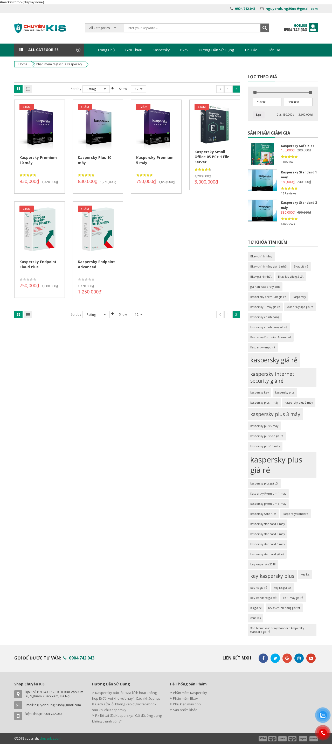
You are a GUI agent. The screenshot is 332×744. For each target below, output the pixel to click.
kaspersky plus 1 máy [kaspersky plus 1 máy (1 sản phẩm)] (264, 402)
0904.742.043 (245, 8)
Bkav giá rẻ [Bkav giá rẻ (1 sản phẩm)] (301, 266)
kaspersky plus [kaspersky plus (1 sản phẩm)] (284, 392)
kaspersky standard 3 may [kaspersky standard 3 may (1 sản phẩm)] (267, 534)
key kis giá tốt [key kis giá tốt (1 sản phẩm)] (282, 587)
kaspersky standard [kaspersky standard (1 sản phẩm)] (295, 514)
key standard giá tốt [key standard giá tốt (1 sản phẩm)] (263, 598)
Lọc (258, 115)
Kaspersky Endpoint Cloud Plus (38, 264)
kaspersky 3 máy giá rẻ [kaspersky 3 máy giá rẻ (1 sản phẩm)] (265, 307)
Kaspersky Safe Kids (297, 146)
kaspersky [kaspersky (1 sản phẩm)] (299, 297)
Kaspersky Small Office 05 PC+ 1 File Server (212, 157)
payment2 (272, 738)
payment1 (262, 738)
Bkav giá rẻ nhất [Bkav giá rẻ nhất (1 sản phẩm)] (261, 276)
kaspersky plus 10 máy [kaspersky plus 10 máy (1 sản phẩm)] (265, 446)
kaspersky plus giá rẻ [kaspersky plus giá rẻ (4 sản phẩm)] (276, 464)
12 (137, 89)
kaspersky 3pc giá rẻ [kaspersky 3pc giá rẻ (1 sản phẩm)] (300, 307)
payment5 (303, 738)
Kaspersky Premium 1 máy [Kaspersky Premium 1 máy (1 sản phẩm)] (268, 493)
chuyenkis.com (50, 738)
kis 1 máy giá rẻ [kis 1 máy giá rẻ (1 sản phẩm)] (293, 598)
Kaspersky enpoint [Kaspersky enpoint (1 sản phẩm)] (262, 347)
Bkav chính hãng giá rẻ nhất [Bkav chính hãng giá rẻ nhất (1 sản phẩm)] (268, 266)
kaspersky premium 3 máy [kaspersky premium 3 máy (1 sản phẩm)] (268, 504)
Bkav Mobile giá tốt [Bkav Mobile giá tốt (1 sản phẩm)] (290, 276)
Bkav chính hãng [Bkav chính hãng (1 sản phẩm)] (261, 256)
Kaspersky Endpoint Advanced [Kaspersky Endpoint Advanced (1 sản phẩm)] (270, 337)
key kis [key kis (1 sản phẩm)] (305, 574)
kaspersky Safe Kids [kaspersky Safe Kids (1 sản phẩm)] (263, 514)
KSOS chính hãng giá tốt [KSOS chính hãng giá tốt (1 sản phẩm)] (284, 608)
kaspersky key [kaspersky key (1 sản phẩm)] (259, 392)
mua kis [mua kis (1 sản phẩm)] (255, 618)
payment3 (282, 738)
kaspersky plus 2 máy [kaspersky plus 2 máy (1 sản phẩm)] (299, 402)
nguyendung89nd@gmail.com (292, 8)
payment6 (313, 738)
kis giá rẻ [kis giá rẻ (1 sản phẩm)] (256, 608)
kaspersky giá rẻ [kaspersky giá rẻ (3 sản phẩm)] (274, 360)
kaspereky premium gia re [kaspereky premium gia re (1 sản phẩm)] (268, 297)
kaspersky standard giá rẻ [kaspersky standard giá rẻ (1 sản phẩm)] (267, 554)
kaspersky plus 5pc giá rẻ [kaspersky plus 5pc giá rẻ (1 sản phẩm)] (266, 436)
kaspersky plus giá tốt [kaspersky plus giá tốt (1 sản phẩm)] (264, 483)
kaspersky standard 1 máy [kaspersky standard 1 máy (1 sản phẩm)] (267, 524)
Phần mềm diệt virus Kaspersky (59, 64)
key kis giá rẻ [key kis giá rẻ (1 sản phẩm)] (258, 587)
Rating (91, 89)
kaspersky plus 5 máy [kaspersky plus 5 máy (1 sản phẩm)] (264, 426)
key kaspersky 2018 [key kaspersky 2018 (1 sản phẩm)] (263, 564)
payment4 (293, 738)
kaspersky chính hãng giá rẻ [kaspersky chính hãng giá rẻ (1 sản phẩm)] (268, 327)
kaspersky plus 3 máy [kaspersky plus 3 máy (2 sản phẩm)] (275, 414)
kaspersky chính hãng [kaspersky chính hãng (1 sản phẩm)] (264, 317)
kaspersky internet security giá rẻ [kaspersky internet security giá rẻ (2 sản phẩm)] (272, 377)
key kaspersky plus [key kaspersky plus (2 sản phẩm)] (272, 576)
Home (22, 64)
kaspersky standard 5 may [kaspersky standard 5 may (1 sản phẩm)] (267, 544)
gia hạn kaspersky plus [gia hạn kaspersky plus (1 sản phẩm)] (265, 287)
